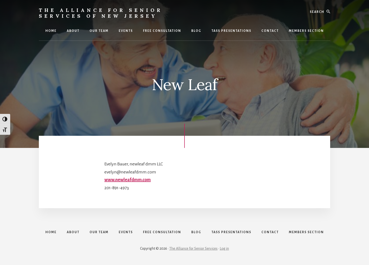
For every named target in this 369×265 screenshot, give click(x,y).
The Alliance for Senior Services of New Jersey (101, 13)
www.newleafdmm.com (127, 179)
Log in (224, 248)
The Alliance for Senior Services (193, 248)
